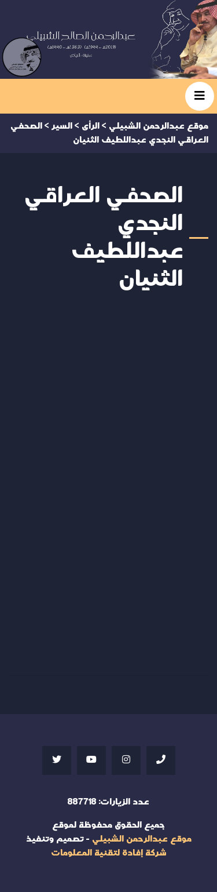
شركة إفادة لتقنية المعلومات (109, 853)
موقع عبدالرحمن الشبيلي (142, 839)
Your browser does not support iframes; (108, 487)
